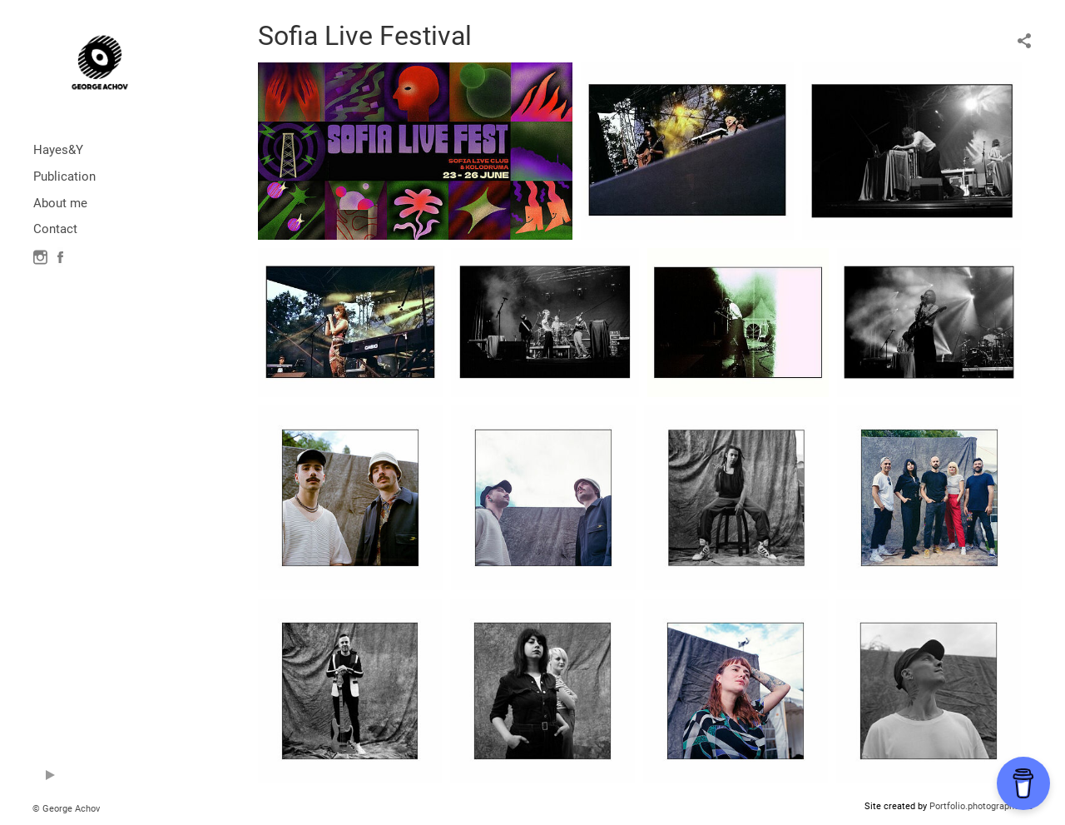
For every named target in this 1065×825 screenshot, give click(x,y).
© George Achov (66, 808)
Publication (64, 176)
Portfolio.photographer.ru (981, 806)
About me (60, 203)
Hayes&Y (58, 149)
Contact (55, 228)
